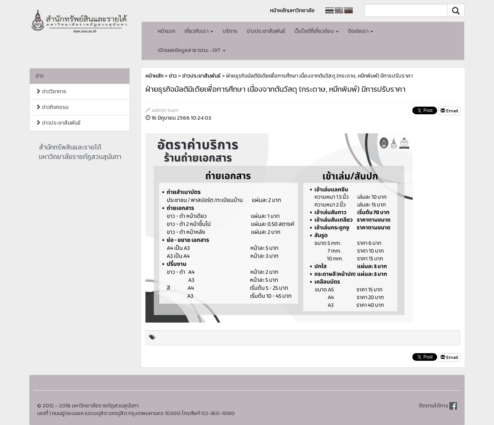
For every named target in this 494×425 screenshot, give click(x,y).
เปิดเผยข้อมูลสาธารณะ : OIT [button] (192, 50)
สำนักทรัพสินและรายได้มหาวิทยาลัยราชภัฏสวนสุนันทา (80, 152)
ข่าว (40, 76)
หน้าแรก (166, 31)
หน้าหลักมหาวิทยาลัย (292, 10)
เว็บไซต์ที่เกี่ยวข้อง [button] (316, 31)
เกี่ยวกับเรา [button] (198, 31)
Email (449, 110)
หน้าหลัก (154, 76)
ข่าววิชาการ (51, 92)
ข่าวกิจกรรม (52, 107)
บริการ (230, 31)
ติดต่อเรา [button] (360, 31)
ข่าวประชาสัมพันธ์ (266, 31)
